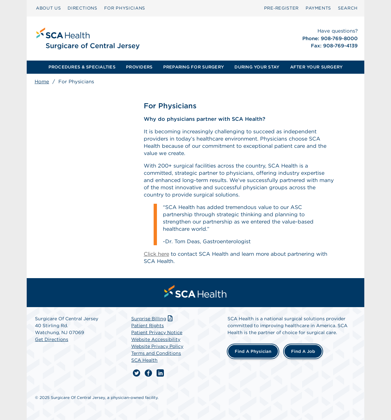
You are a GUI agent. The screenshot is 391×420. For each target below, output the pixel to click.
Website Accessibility (155, 339)
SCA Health (144, 360)
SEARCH (348, 8)
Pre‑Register (281, 8)
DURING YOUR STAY (256, 67)
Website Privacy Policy (157, 346)
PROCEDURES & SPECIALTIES (81, 67)
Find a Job (303, 351)
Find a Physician (253, 351)
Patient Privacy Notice (156, 332)
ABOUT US (48, 8)
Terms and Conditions (156, 353)
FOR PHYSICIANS (124, 8)
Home (42, 82)
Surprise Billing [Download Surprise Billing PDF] (152, 318)
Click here (156, 254)
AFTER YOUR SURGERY (316, 67)
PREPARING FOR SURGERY (193, 67)
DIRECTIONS (82, 8)
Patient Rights (147, 325)
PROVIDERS (139, 67)
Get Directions (51, 339)
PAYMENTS (318, 8)
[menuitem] (48, 8)
